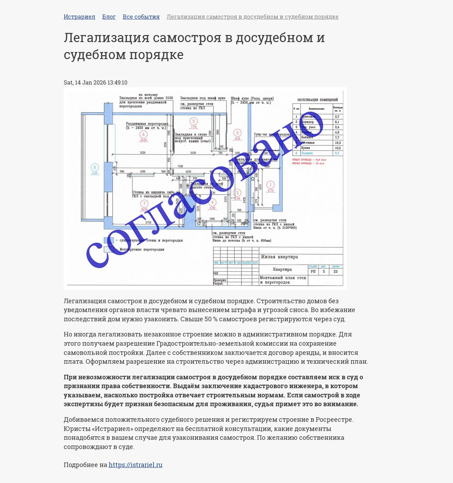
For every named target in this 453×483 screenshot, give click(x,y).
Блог (109, 16)
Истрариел (79, 16)
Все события (141, 16)
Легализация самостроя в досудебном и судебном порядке (253, 16)
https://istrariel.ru (135, 464)
